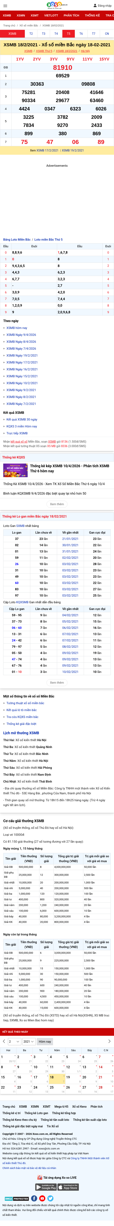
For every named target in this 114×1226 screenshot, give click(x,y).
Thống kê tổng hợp (64, 1113)
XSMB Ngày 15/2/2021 (22, 376)
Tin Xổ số (53, 1126)
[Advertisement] (57, 196)
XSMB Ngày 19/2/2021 (22, 355)
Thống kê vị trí (11, 1113)
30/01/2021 (70, 545)
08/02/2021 (70, 647)
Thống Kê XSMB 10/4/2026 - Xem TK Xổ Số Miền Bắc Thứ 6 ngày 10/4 (54, 484)
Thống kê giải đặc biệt (21, 724)
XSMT (35, 15)
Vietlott (51, 15)
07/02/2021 (70, 634)
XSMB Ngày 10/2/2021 (22, 383)
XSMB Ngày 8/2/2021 (21, 397)
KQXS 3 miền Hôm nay (22, 426)
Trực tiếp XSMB (17, 433)
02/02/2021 (70, 558)
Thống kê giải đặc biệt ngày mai (22, 1126)
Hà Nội (85, 51)
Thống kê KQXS (13, 457)
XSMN (21, 15)
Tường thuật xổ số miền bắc (25, 703)
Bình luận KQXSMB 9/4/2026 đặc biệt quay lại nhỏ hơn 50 (44, 493)
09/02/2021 (70, 653)
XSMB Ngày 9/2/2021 (21, 390)
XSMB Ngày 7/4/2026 (21, 348)
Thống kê (92, 15)
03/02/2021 (70, 564)
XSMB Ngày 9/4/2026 (21, 335)
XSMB (7, 15)
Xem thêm (57, 504)
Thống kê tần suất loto (55, 1119)
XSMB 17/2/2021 (48, 150)
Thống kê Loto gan (36, 1113)
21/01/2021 (70, 539)
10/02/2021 (70, 672)
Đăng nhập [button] (102, 5)
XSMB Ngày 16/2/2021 (22, 369)
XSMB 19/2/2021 (73, 150)
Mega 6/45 (61, 1106)
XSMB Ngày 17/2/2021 (22, 362)
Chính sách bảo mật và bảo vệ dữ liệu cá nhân (29, 1168)
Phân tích (71, 15)
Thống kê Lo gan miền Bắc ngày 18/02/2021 (34, 516)
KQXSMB (22, 602)
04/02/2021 (70, 615)
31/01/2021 (70, 551)
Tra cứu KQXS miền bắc (22, 717)
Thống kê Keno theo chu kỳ (19, 1119)
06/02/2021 (70, 628)
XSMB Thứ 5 (44, 51)
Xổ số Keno (79, 1106)
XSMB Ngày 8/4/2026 (21, 342)
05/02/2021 (70, 621)
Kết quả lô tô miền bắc (22, 710)
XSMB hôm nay (17, 328)
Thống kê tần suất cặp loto (90, 1119)
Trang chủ (8, 1106)
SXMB (20, 526)
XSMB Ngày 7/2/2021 (21, 404)
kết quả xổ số (19, 441)
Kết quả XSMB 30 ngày (22, 419)
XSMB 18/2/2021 (66, 51)
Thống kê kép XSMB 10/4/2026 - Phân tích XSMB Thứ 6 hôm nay (69, 468)
